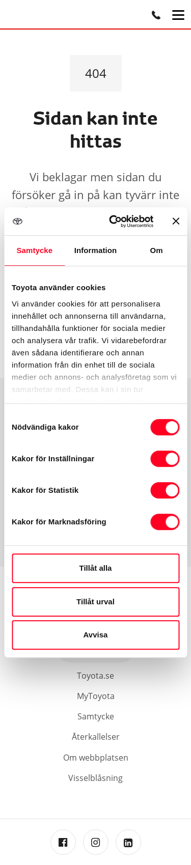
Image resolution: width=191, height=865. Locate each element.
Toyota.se (95, 675)
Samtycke (95, 716)
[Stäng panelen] (175, 221)
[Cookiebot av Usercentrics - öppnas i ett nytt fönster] (113, 221)
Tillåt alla (95, 568)
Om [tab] (156, 250)
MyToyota (96, 696)
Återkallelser (96, 736)
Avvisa (96, 634)
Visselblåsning (95, 778)
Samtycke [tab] (34, 250)
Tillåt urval (95, 601)
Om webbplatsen (95, 757)
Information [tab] (95, 250)
